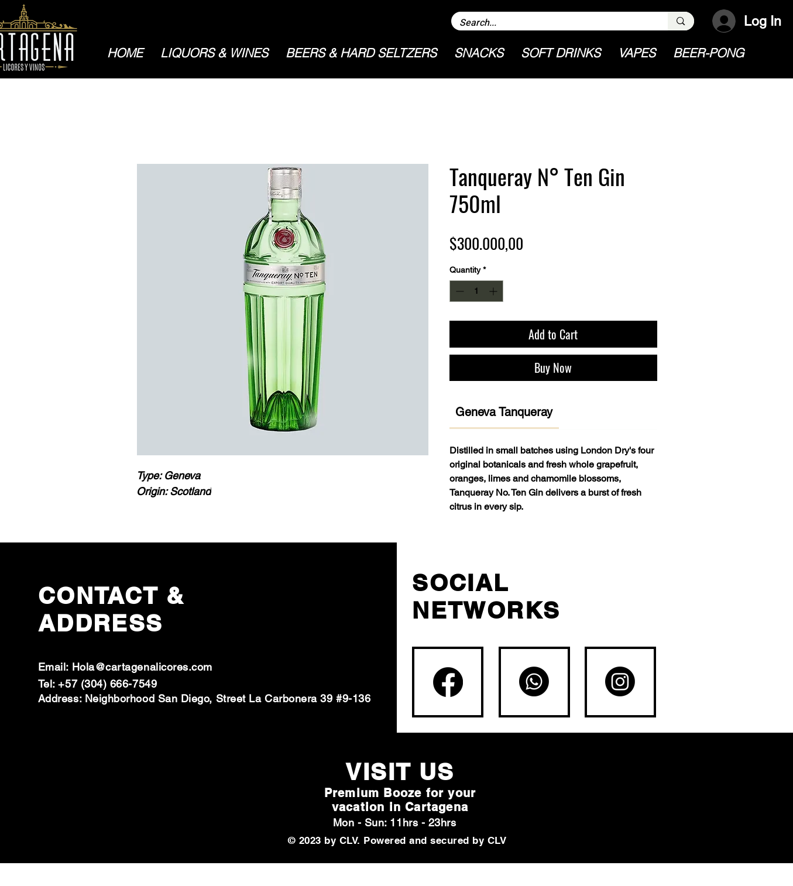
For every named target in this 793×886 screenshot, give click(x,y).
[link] (503, 412)
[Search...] (551, 23)
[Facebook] (448, 682)
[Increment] (494, 291)
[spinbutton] (476, 291)
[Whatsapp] (534, 681)
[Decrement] (458, 291)
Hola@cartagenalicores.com (142, 667)
